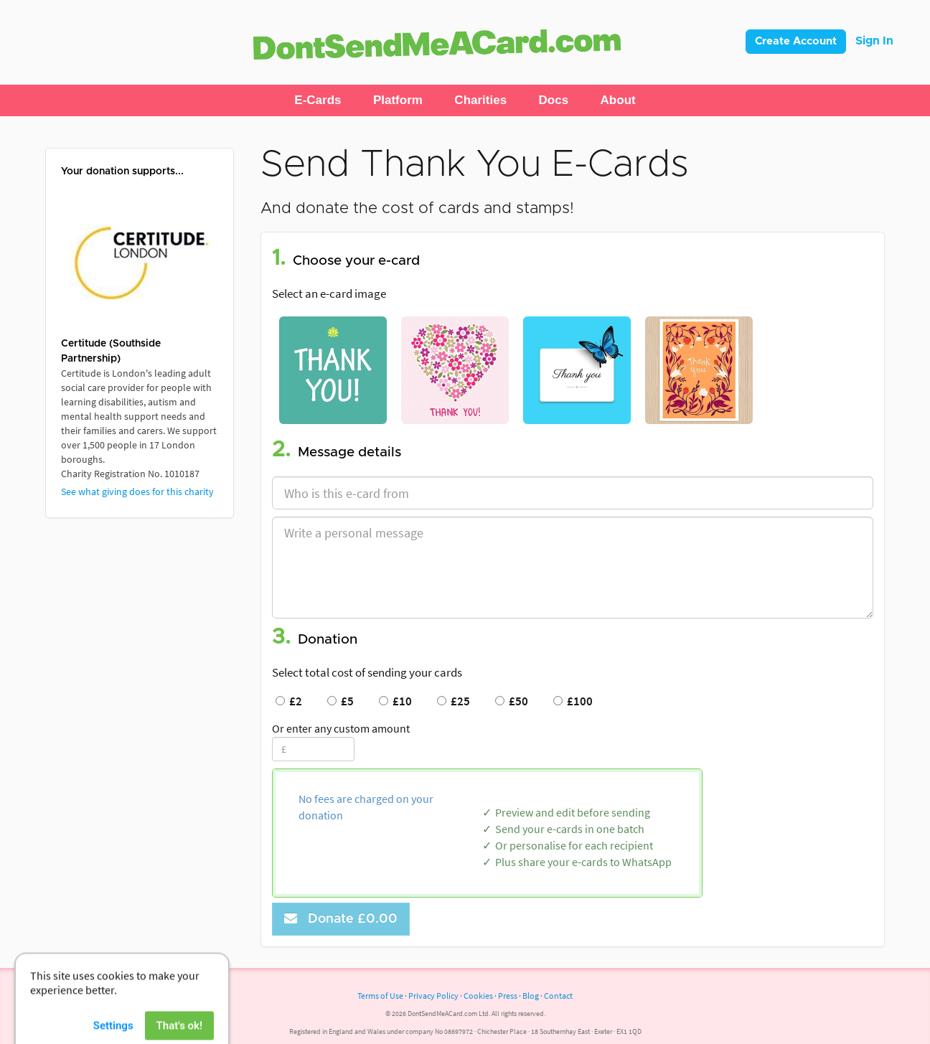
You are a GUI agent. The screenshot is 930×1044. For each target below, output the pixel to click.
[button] (317, 100)
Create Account (796, 41)
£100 (573, 701)
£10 (395, 701)
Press (507, 995)
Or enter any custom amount (341, 728)
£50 (511, 701)
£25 (453, 701)
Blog (530, 995)
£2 (289, 701)
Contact (558, 995)
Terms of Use (380, 995)
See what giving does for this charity (137, 491)
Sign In (874, 41)
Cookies (478, 995)
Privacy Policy (433, 995)
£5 (340, 701)
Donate (341, 919)
